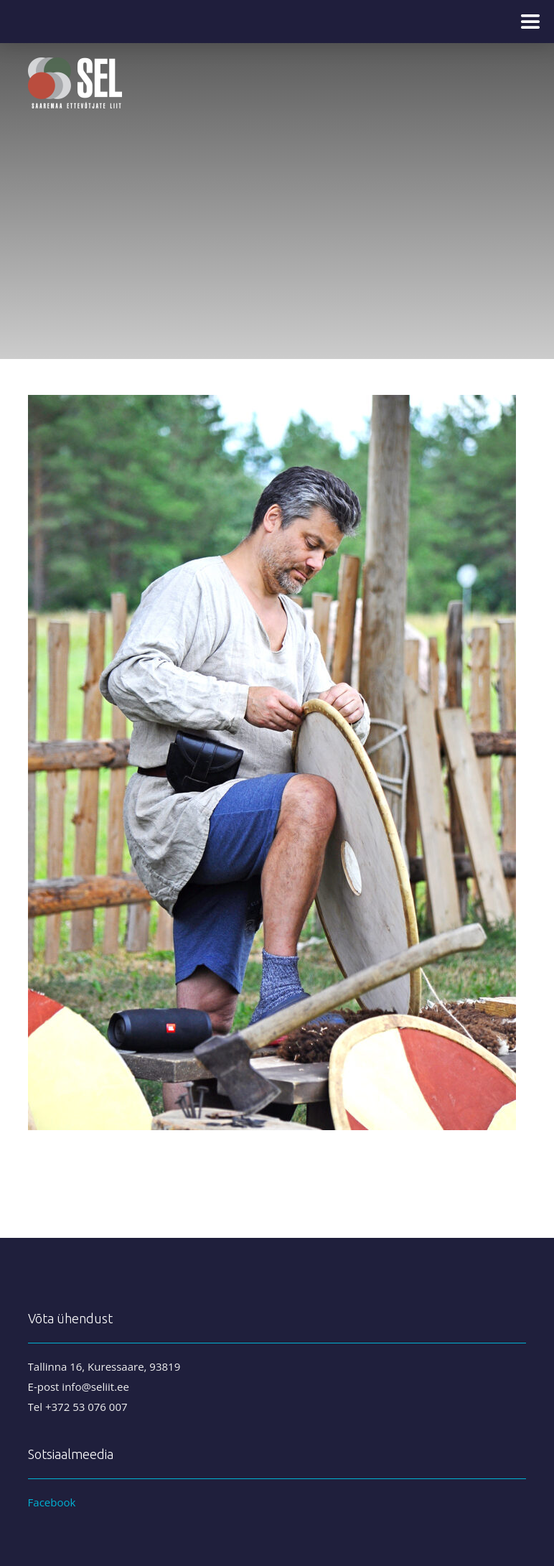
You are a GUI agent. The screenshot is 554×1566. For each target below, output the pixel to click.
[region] (277, 179)
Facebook (52, 1502)
